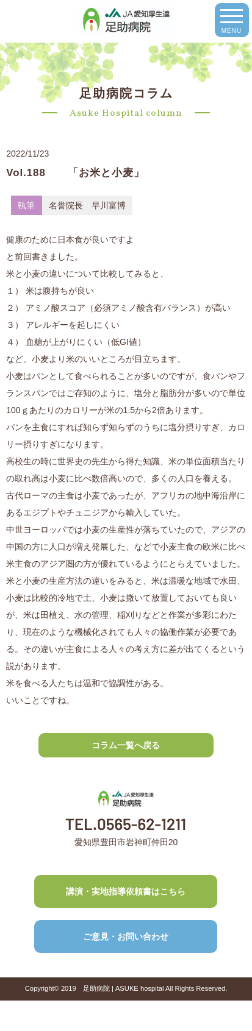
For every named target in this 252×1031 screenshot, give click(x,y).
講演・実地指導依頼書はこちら (125, 891)
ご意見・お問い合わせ (125, 936)
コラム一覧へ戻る (126, 745)
